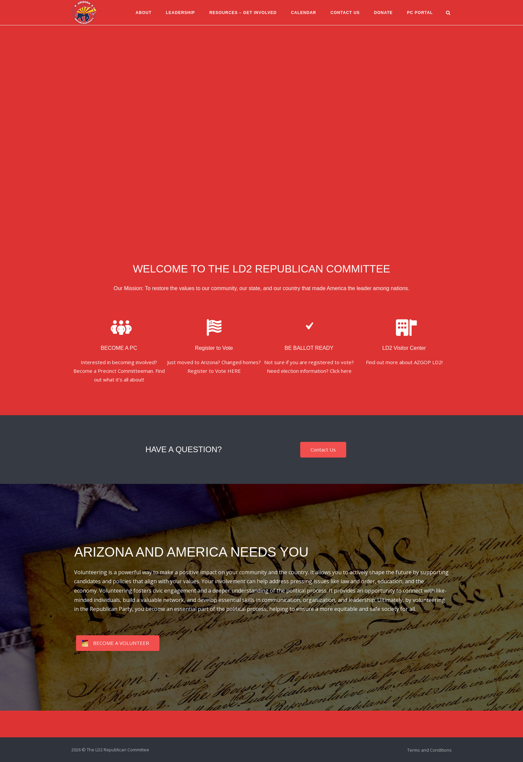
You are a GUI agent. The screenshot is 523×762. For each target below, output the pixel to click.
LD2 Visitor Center (404, 348)
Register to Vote (214, 348)
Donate (383, 12)
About (143, 12)
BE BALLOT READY (309, 348)
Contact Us (344, 12)
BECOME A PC (119, 348)
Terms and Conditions (429, 750)
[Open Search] (449, 13)
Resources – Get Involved (242, 12)
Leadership (179, 12)
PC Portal (419, 12)
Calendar (303, 12)
